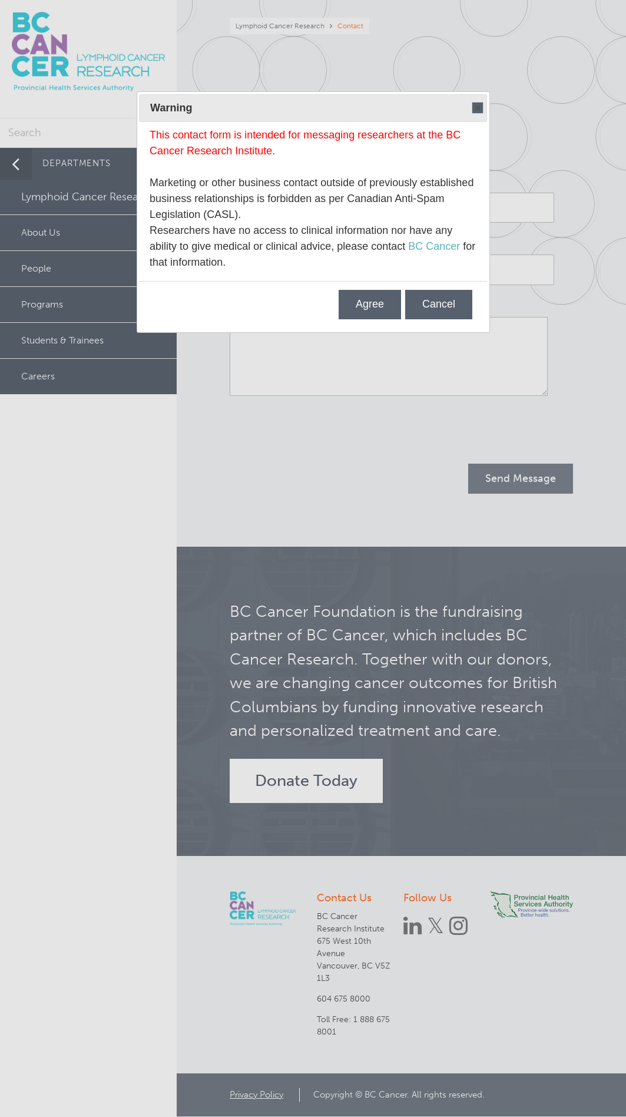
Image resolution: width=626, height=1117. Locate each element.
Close (477, 108)
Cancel (438, 304)
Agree (370, 304)
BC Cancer (434, 246)
